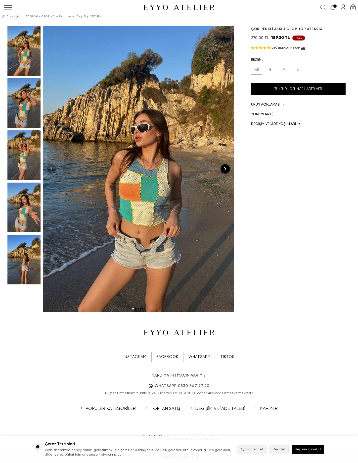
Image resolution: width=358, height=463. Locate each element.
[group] (138, 169)
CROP (45, 16)
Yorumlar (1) (264, 114)
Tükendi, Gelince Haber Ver (298, 89)
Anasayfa (11, 16)
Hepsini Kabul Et (308, 449)
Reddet (279, 449)
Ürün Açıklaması (268, 104)
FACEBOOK (167, 357)
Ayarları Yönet (251, 449)
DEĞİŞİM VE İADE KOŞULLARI (275, 124)
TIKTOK (227, 357)
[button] (133, 308)
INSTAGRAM (135, 357)
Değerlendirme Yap (285, 47)
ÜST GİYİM (31, 16)
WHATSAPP (199, 357)
